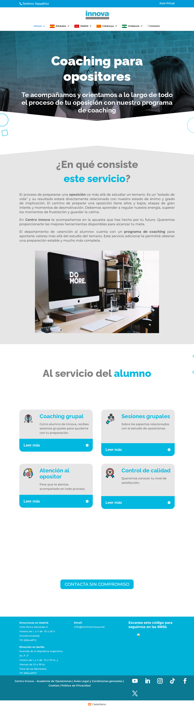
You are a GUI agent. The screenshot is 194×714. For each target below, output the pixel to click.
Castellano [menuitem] (99, 704)
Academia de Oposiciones (54, 681)
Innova (38, 26)
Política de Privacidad (76, 686)
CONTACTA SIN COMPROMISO (97, 584)
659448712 (42, 3)
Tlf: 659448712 (27, 640)
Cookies (54, 686)
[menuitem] (97, 704)
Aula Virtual (167, 3)
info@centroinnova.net (89, 627)
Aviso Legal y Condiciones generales (98, 681)
